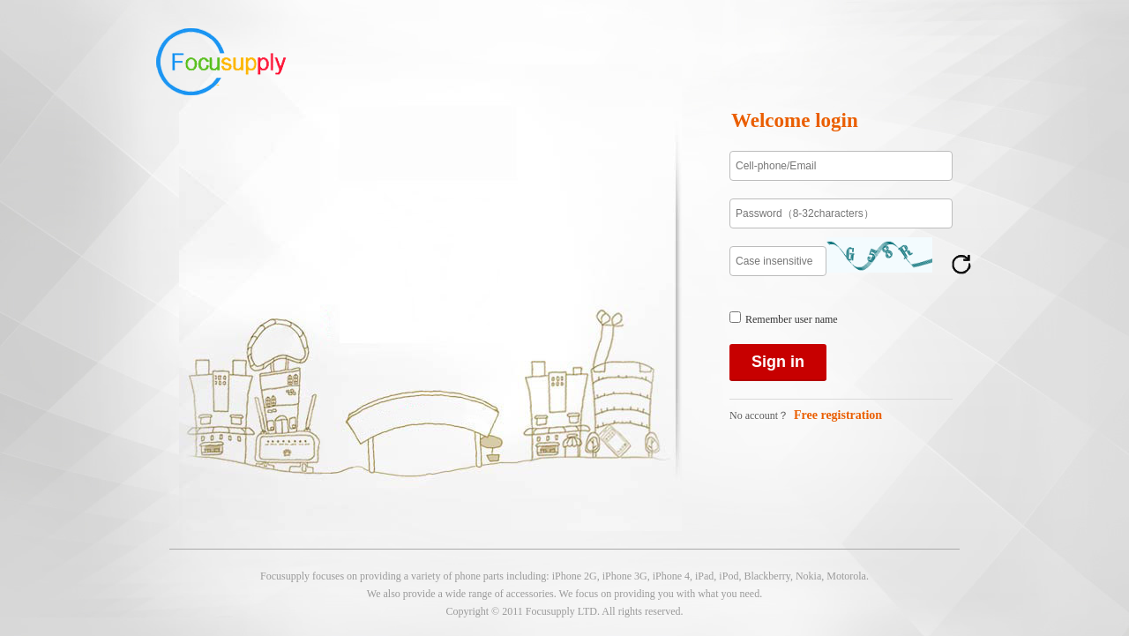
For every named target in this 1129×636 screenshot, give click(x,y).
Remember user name (791, 319)
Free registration (838, 415)
